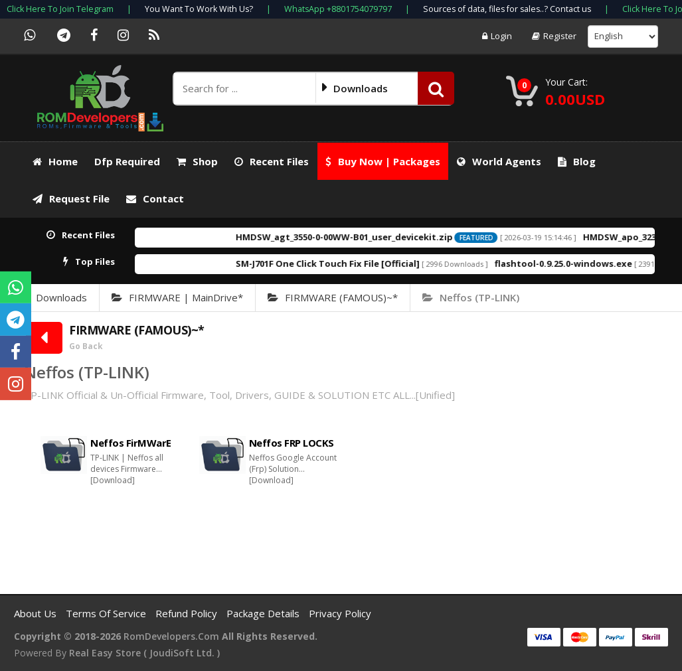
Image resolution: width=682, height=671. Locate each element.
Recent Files (271, 161)
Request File (71, 198)
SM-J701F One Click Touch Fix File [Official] (355, 263)
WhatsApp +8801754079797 (338, 9)
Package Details (264, 613)
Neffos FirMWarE (130, 442)
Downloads (61, 297)
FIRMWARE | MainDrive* (177, 297)
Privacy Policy (340, 613)
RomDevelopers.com (171, 636)
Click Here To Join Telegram (60, 9)
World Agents (499, 161)
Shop (197, 161)
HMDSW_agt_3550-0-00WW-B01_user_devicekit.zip (371, 237)
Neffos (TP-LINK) (470, 297)
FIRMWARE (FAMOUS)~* (333, 297)
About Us (36, 613)
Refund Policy (187, 613)
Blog (577, 161)
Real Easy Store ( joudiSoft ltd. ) (144, 652)
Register (554, 36)
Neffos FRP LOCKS (291, 442)
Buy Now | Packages (382, 161)
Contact (155, 198)
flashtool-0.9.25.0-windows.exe (590, 263)
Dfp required (127, 161)
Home (55, 161)
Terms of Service (107, 613)
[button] (436, 88)
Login (497, 36)
